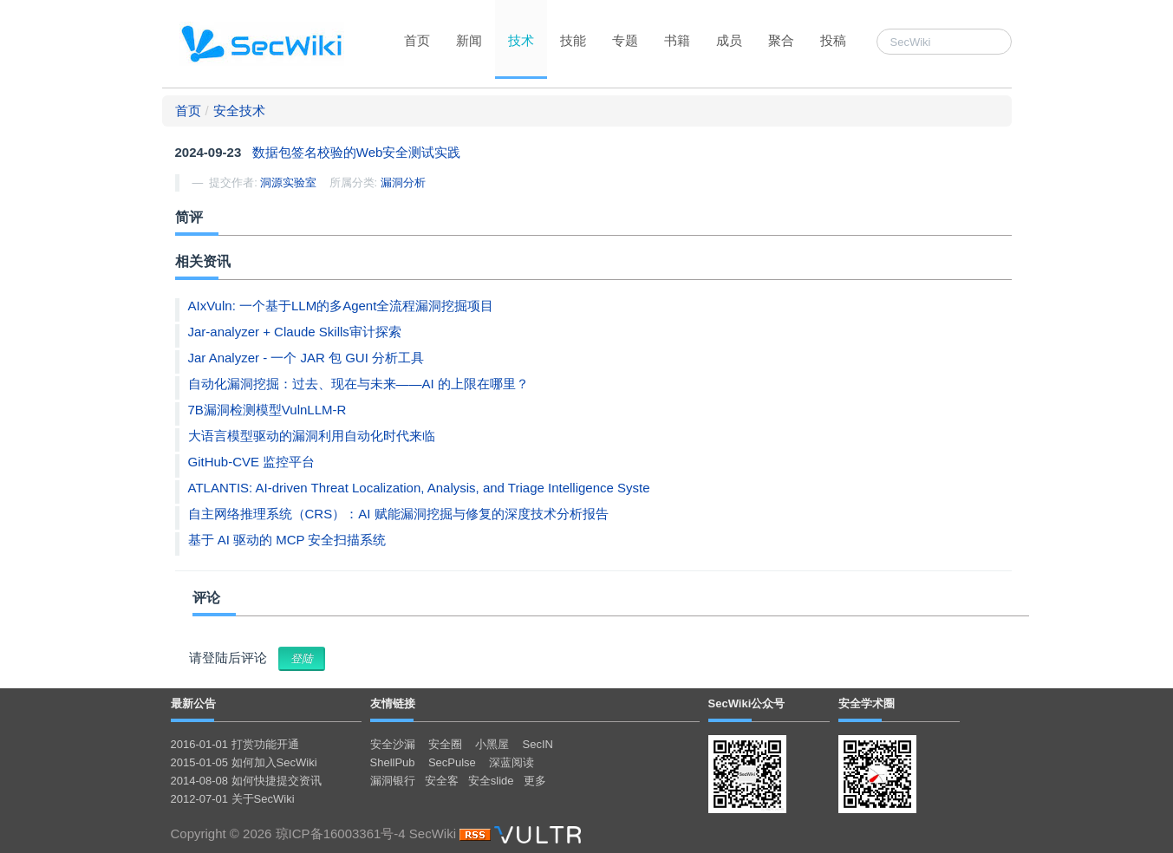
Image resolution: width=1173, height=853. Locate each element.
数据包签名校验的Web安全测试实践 (356, 152)
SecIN (538, 744)
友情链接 (392, 703)
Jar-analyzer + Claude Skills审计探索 (294, 331)
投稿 (833, 40)
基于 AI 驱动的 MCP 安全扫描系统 (287, 539)
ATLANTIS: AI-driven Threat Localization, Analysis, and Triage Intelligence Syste (419, 487)
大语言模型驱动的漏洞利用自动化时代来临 (311, 435)
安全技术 (239, 110)
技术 (521, 40)
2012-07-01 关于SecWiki (233, 798)
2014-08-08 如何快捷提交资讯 (246, 780)
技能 (573, 40)
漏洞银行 (392, 780)
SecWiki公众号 (746, 703)
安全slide (491, 780)
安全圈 (445, 744)
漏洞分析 (403, 182)
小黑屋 (492, 744)
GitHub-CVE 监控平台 (252, 461)
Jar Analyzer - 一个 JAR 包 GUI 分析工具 (306, 357)
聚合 (781, 40)
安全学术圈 (866, 703)
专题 (625, 40)
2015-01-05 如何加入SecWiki (244, 762)
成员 (729, 40)
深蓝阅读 (511, 762)
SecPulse (452, 762)
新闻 (469, 40)
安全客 (442, 780)
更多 (535, 780)
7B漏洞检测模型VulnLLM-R (267, 409)
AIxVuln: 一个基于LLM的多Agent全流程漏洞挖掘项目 (341, 305)
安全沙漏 (392, 744)
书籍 (677, 40)
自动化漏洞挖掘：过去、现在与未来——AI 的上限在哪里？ (358, 383)
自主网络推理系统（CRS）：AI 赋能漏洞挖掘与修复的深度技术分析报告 (398, 513)
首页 (417, 40)
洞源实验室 (288, 182)
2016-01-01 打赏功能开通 (235, 744)
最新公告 (193, 703)
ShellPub (392, 762)
